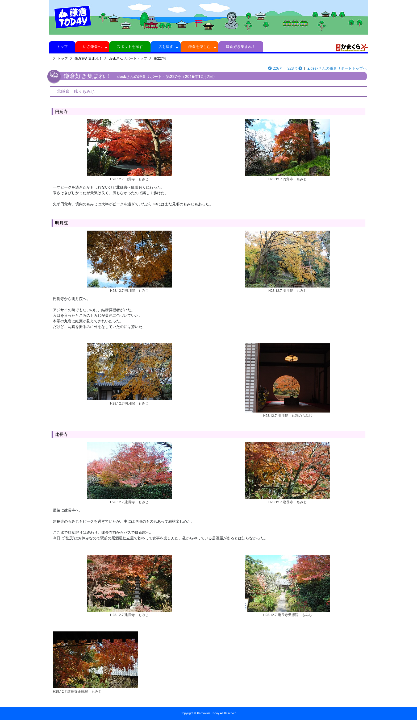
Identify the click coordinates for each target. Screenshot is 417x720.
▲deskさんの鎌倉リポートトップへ (337, 68)
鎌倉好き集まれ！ (241, 46)
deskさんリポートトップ (128, 58)
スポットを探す (130, 46)
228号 (294, 68)
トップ (62, 46)
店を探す (165, 46)
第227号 (160, 58)
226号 (275, 68)
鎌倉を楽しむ (199, 46)
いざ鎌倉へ (92, 46)
